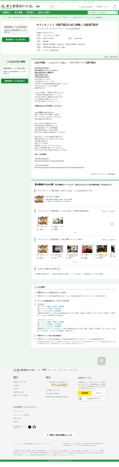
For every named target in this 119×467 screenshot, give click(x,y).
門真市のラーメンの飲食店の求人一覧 (74, 17)
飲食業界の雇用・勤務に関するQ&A (57, 397)
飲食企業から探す (18, 392)
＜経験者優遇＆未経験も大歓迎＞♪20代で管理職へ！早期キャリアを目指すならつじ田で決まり (58, 200)
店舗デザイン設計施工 (63, 450)
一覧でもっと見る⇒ (109, 211)
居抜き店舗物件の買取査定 (45, 452)
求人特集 (18, 12)
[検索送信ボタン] (116, 12)
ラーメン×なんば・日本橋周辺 (51, 311)
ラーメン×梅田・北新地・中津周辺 (52, 306)
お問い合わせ (17, 418)
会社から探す (44, 12)
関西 (9, 17)
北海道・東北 (62, 370)
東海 (49, 370)
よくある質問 (25, 415)
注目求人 (30, 12)
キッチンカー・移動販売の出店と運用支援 (74, 452)
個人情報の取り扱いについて (33, 443)
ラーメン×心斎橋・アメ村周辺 (51, 309)
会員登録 (84, 393)
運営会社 (16, 421)
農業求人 (42, 455)
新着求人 (7, 12)
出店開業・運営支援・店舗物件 (39, 450)
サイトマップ (47, 443)
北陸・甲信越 (73, 370)
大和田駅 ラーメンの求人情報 (93, 274)
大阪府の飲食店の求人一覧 (36, 17)
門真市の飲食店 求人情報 (60, 274)
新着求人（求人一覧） (20, 382)
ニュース (16, 415)
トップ (4, 17)
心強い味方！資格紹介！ (53, 393)
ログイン (99, 393)
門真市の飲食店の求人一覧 (53, 17)
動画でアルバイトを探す (20, 395)
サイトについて (18, 411)
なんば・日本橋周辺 (48, 315)
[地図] (63, 47)
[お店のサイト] (49, 33)
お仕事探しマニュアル (52, 390)
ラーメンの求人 (76, 274)
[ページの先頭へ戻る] (102, 361)
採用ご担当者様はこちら (61, 435)
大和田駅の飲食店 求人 (42, 274)
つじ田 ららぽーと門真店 (52, 197)
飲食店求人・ (84, 450)
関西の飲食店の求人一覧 (20, 17)
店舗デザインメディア (27, 455)
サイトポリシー (18, 443)
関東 (39, 370)
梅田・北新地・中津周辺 (83, 313)
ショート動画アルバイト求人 (62, 455)
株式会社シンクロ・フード (73, 445)
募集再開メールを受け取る (16, 39)
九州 (54, 370)
